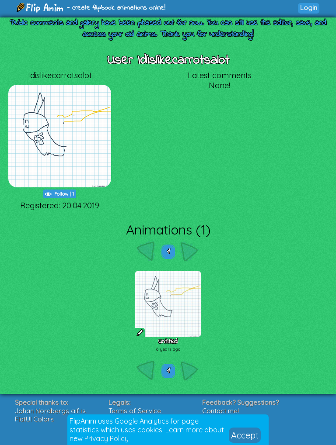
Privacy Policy (106, 438)
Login (308, 7)
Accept (245, 435)
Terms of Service (134, 411)
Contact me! (220, 411)
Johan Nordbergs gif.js (50, 411)
